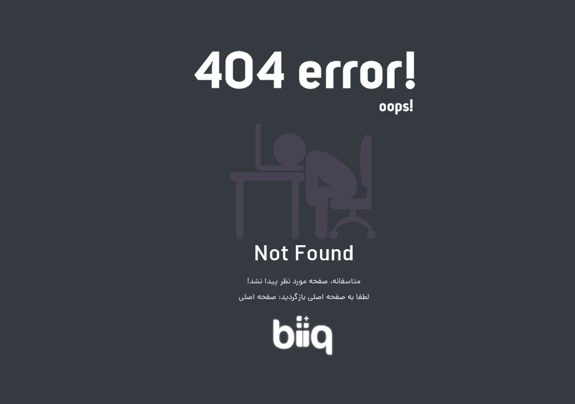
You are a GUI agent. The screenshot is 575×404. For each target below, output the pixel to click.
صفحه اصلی (241, 298)
